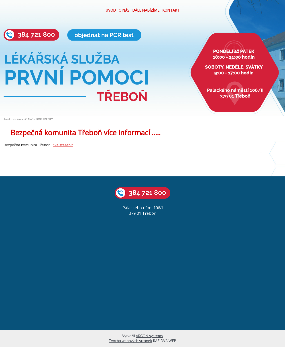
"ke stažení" (63, 145)
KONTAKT (170, 10)
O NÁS (124, 10)
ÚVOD (111, 10)
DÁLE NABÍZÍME (145, 10)
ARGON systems (149, 335)
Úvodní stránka (13, 119)
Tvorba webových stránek (130, 340)
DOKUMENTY (44, 119)
